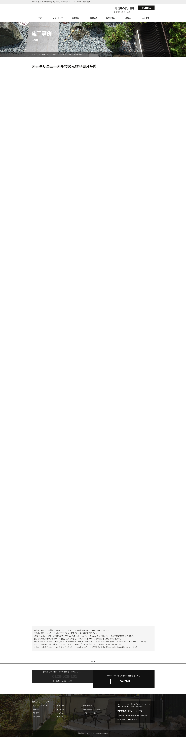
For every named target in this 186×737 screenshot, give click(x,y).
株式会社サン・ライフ (130, 711)
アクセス (122, 719)
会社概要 (145, 18)
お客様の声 (93, 18)
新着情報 (60, 709)
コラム (60, 713)
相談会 (128, 18)
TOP (40, 18)
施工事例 (75, 18)
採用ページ (36, 709)
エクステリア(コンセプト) (41, 706)
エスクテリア (58, 18)
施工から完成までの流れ (92, 709)
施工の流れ (110, 18)
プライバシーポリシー (91, 713)
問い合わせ (87, 706)
